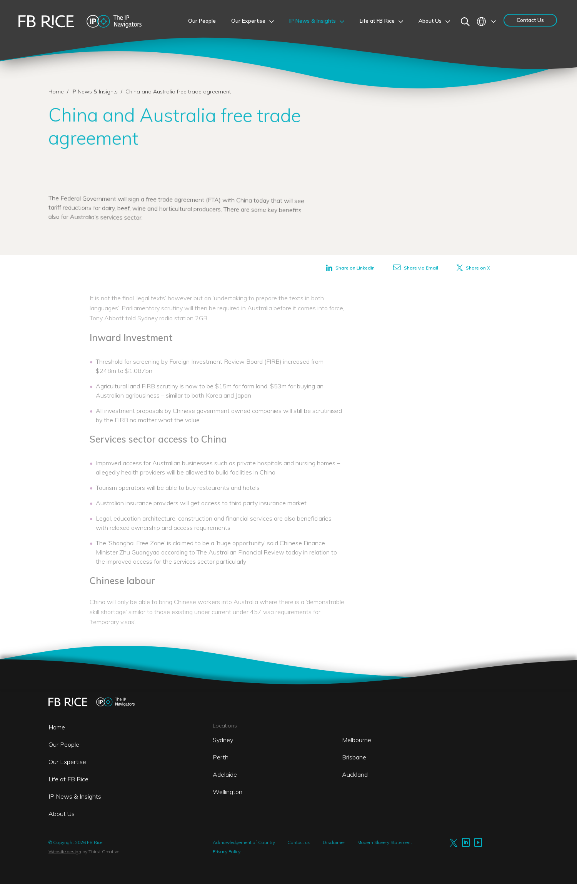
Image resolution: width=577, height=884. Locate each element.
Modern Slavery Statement (384, 842)
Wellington (227, 792)
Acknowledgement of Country (244, 842)
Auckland (355, 774)
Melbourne (356, 740)
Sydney (223, 740)
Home (56, 91)
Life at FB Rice (68, 779)
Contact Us (530, 20)
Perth (220, 757)
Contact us (298, 842)
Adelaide (225, 774)
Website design (64, 851)
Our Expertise (67, 762)
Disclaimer (334, 842)
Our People (63, 744)
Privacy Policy (226, 851)
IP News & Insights (95, 91)
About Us (61, 813)
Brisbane (354, 757)
